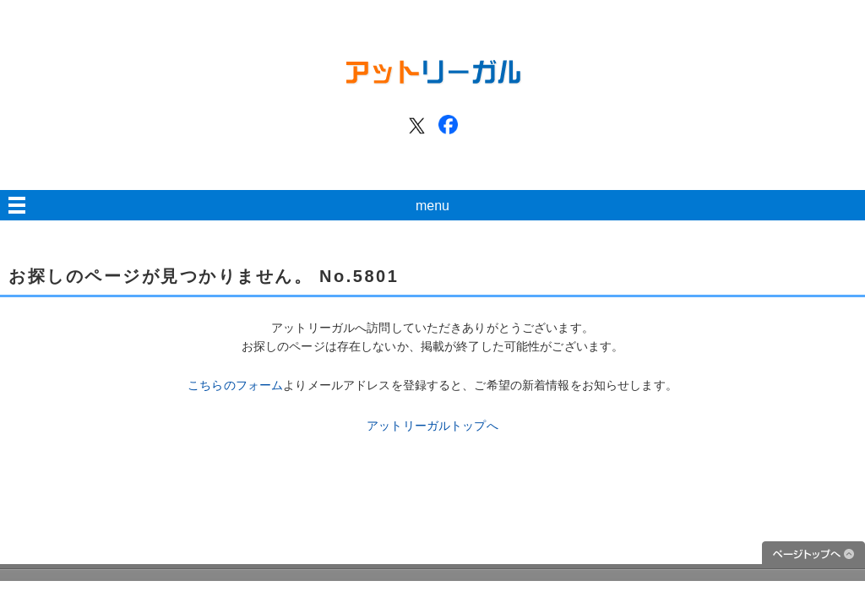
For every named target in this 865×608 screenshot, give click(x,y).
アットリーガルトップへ (432, 425)
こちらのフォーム (235, 385)
